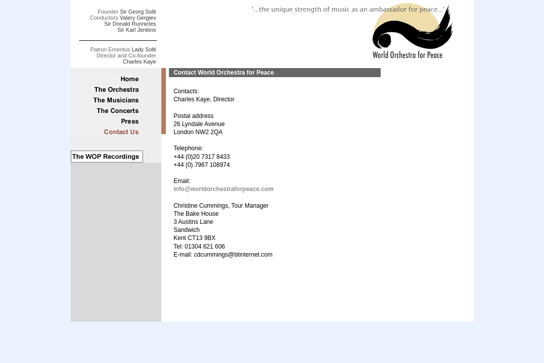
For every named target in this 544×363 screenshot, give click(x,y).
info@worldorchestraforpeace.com (223, 189)
